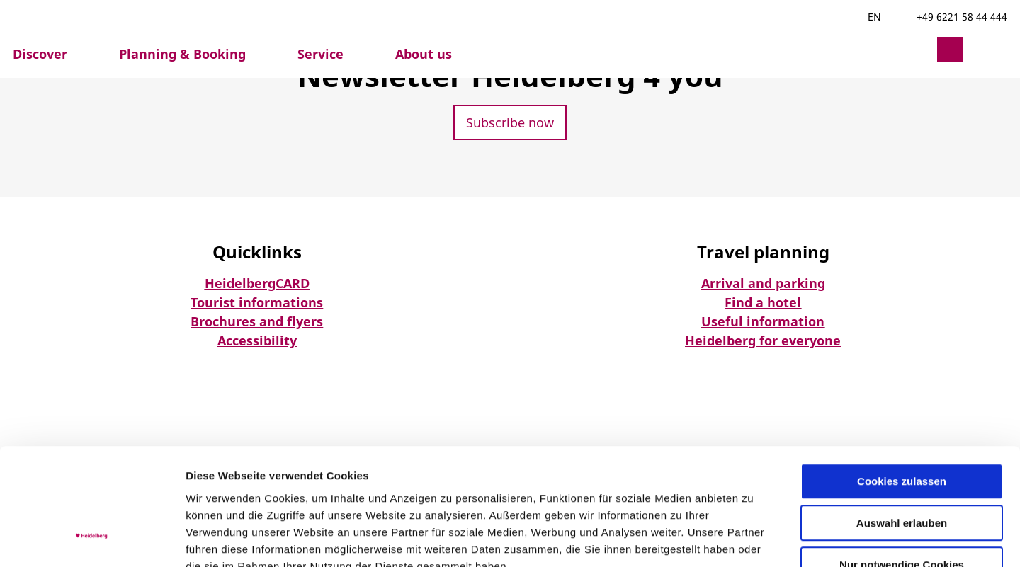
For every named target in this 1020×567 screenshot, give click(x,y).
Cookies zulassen (901, 381)
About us (423, 53)
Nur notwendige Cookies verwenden (901, 471)
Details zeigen (753, 539)
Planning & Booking (182, 53)
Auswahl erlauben (901, 423)
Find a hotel (763, 302)
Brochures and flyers (257, 321)
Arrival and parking (763, 283)
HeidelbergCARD (257, 283)
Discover (40, 53)
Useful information (762, 321)
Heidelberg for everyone (763, 340)
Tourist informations (257, 302)
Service (321, 53)
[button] (916, 49)
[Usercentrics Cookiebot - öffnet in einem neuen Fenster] (92, 539)
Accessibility (257, 340)
